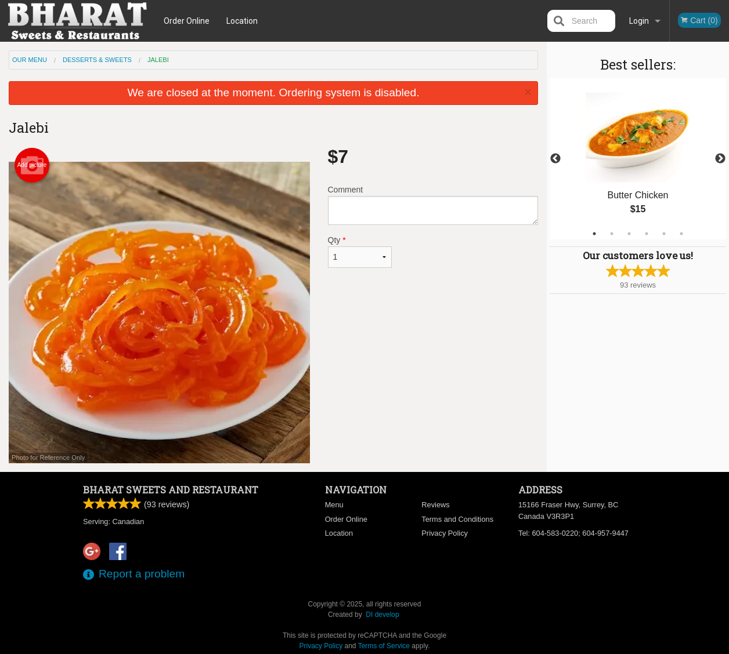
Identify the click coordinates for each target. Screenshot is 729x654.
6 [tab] (681, 233)
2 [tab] (612, 233)
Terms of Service (384, 646)
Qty (360, 251)
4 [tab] (646, 233)
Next (720, 159)
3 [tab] (629, 233)
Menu (334, 504)
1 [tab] (594, 233)
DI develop (382, 615)
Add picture (32, 165)
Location (242, 21)
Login (639, 21)
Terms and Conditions (457, 519)
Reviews (435, 504)
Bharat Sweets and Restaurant (170, 490)
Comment (433, 205)
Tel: (573, 533)
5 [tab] (664, 233)
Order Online (187, 21)
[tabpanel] (638, 159)
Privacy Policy (444, 533)
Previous (555, 159)
